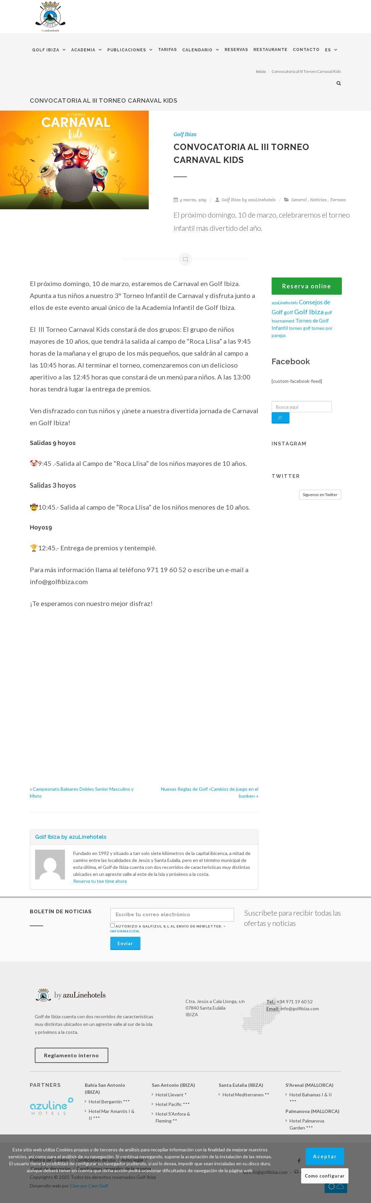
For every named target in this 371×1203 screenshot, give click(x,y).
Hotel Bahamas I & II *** (311, 1098)
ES (328, 50)
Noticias (318, 200)
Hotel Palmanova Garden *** (307, 1124)
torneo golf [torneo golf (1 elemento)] (299, 328)
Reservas (236, 49)
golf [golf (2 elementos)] (288, 312)
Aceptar (325, 1156)
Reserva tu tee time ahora (100, 881)
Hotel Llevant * (171, 1094)
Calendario (197, 50)
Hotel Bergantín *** (109, 1101)
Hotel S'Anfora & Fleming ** (173, 1117)
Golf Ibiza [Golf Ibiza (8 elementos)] (309, 312)
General (299, 200)
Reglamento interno (71, 1055)
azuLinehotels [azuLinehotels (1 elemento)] (285, 302)
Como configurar (325, 1175)
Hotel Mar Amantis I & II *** (111, 1114)
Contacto (306, 49)
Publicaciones (126, 50)
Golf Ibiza (45, 50)
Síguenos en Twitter (320, 494)
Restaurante (270, 49)
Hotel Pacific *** (173, 1104)
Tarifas (167, 49)
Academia (83, 50)
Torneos (338, 200)
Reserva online (306, 286)
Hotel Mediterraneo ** (246, 1094)
